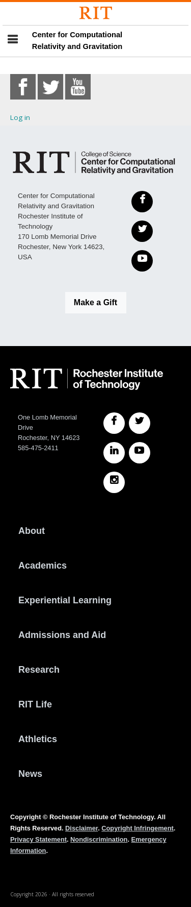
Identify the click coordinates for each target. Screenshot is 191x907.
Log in (20, 117)
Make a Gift (95, 302)
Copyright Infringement (137, 828)
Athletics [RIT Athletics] (37, 739)
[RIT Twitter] (139, 423)
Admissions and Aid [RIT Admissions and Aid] (62, 635)
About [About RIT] (31, 531)
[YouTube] (142, 261)
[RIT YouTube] (139, 452)
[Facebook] (142, 201)
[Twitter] (142, 231)
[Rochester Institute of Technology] (95, 13)
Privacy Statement (38, 839)
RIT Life (35, 704)
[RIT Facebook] (114, 423)
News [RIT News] (30, 774)
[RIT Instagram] (114, 482)
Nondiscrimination (98, 839)
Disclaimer (81, 828)
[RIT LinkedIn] (114, 452)
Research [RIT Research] (39, 670)
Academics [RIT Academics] (42, 565)
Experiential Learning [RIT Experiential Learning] (65, 600)
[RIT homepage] (86, 379)
